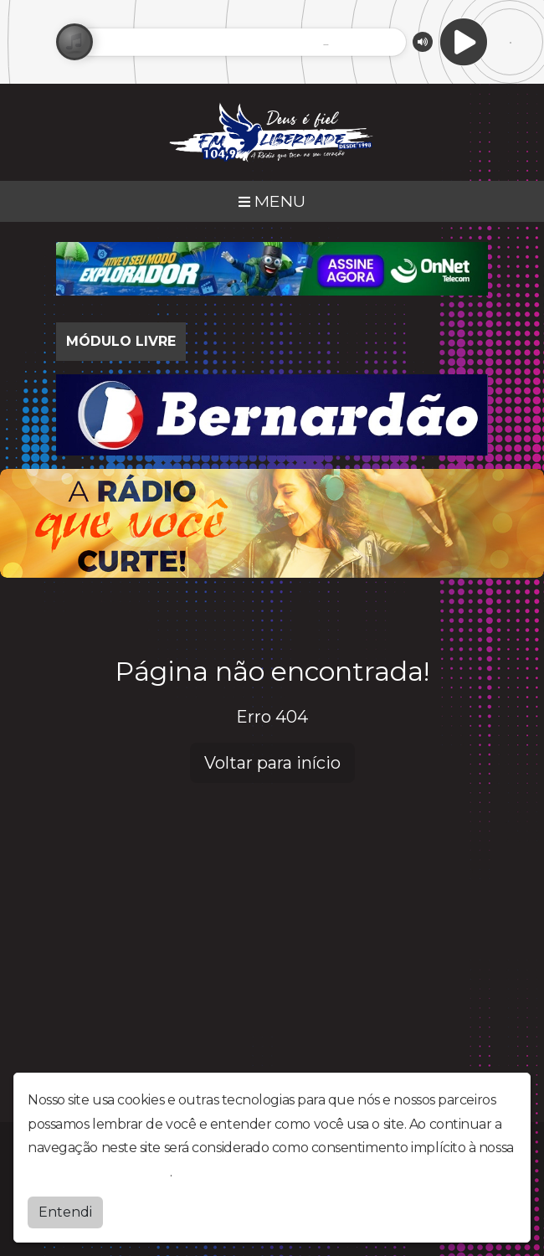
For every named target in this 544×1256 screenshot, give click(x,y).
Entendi (65, 1212)
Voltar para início (272, 763)
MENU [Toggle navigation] (272, 201)
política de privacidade (99, 1172)
